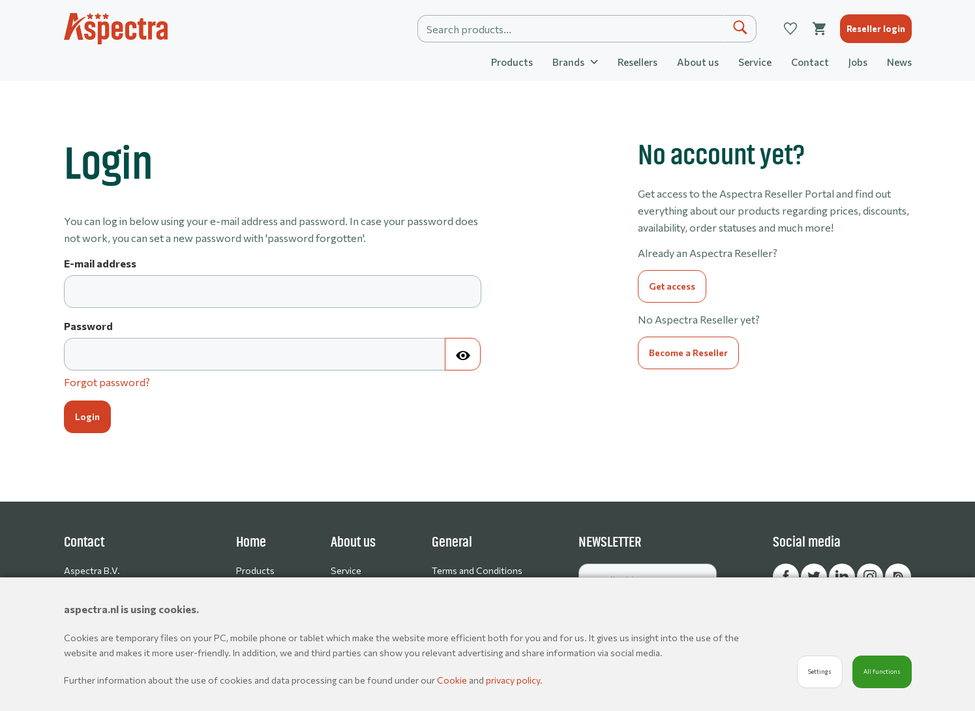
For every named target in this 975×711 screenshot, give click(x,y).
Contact (810, 62)
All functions (882, 671)
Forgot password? (107, 382)
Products (512, 62)
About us (698, 62)
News (899, 62)
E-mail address (100, 263)
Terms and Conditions (477, 570)
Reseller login (876, 28)
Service (755, 62)
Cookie (453, 680)
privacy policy (513, 680)
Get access (672, 286)
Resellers (637, 62)
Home (251, 542)
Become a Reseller (688, 352)
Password (88, 326)
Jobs (857, 62)
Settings (820, 671)
